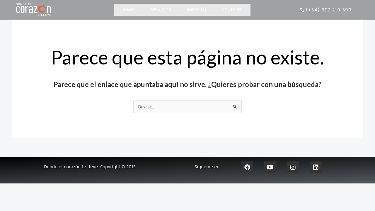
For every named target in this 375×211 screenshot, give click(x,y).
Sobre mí (196, 9)
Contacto (232, 9)
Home (128, 9)
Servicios (160, 9)
